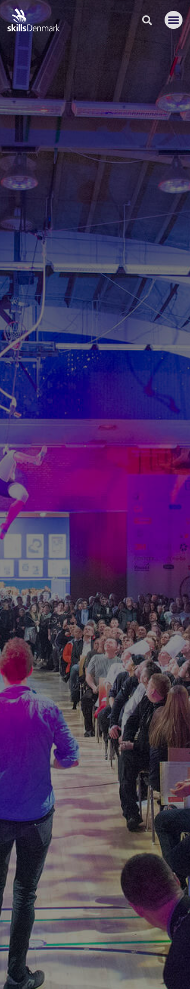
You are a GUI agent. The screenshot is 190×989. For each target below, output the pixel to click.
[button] (174, 20)
